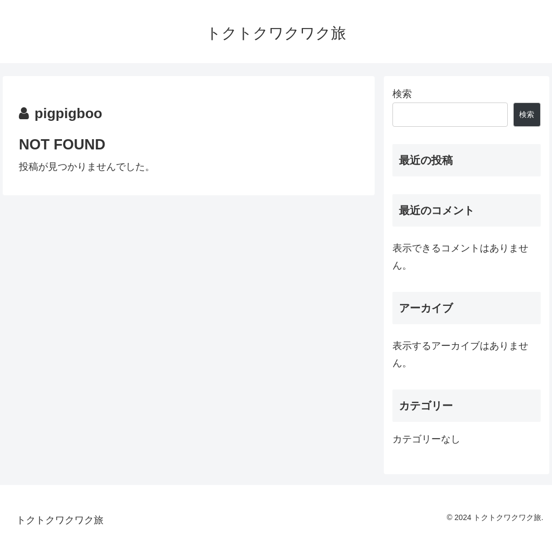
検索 (402, 93)
